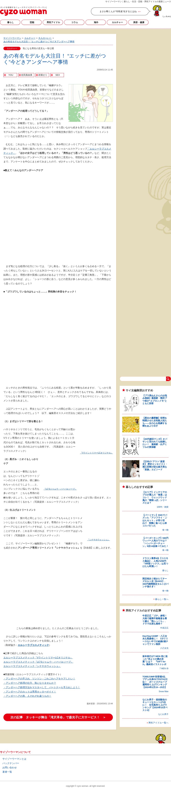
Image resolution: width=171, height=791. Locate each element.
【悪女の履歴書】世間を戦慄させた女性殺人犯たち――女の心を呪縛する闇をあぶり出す (154, 422)
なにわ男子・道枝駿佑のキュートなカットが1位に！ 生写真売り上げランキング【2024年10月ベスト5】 (155, 705)
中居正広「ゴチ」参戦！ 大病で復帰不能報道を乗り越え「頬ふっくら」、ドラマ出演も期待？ (155, 619)
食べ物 (165, 530)
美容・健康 (138, 22)
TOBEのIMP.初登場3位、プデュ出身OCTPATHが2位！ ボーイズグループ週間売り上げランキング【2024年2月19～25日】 (154, 682)
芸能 (32, 22)
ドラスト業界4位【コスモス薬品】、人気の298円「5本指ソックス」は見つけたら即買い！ (155, 562)
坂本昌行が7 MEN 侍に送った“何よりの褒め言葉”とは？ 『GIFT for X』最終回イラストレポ (155, 660)
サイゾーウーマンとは (14, 758)
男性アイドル (53, 22)
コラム (74, 22)
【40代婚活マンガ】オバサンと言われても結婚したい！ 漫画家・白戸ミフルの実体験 (154, 443)
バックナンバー (10, 763)
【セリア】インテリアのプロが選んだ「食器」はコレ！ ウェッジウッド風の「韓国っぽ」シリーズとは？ (154, 497)
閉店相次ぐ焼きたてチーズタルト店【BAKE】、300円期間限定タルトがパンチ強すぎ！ (155, 582)
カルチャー (117, 22)
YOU (10, 75)
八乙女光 (164, 648)
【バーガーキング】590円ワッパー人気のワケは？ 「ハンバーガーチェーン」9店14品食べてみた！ (155, 542)
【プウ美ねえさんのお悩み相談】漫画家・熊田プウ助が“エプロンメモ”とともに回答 (154, 399)
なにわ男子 (163, 714)
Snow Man (163, 691)
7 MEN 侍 (164, 668)
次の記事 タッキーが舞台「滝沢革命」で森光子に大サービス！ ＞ (58, 717)
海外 (96, 22)
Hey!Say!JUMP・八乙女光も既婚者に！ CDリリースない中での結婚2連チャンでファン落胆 (155, 640)
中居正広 (164, 628)
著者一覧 (7, 771)
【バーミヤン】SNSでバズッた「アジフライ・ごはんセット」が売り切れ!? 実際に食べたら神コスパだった (154, 520)
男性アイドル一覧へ (158, 722)
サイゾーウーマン (23, 11)
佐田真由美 (26, 75)
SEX (57, 75)
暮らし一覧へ (161, 599)
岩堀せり (42, 75)
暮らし (10, 22)
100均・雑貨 (162, 507)
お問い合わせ (9, 767)
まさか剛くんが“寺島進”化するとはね (118, 11)
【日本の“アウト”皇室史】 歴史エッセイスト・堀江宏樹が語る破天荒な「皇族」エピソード (155, 465)
